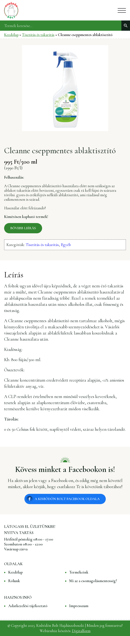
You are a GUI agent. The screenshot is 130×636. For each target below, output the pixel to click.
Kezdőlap (11, 34)
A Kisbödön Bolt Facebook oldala (67, 499)
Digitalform (81, 630)
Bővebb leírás (23, 228)
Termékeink (78, 572)
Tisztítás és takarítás (38, 34)
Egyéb (66, 244)
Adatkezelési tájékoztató (27, 606)
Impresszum (78, 606)
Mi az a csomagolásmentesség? (93, 581)
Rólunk (14, 581)
